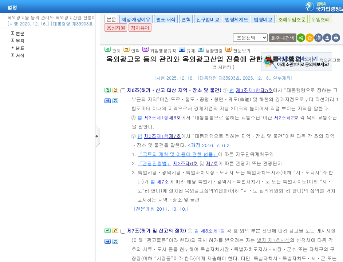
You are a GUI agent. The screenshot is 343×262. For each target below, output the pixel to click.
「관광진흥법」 (154, 163)
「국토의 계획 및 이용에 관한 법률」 (178, 154)
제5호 (266, 90)
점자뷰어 (140, 28)
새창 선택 (235, 33)
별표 (17, 48)
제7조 (163, 181)
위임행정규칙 (159, 50)
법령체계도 (236, 19)
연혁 (185, 19)
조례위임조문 (292, 19)
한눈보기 (238, 50)
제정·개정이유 (136, 19)
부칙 (17, 40)
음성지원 (116, 28)
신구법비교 (207, 19)
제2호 (292, 117)
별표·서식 (166, 19)
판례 (113, 50)
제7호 (175, 135)
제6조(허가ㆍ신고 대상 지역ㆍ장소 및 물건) (175, 90)
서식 (17, 55)
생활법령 (210, 50)
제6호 (175, 117)
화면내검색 (282, 38)
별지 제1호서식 (273, 240)
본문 (17, 33)
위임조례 (320, 19)
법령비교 (263, 19)
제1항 (254, 90)
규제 (187, 50)
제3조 (242, 90)
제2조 (280, 117)
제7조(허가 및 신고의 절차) (157, 230)
